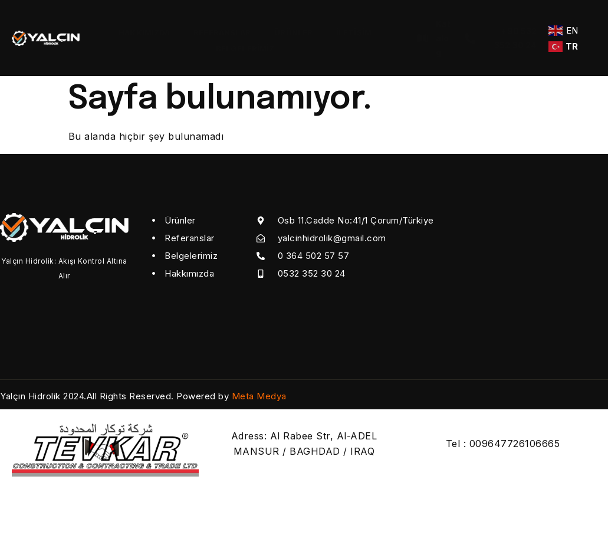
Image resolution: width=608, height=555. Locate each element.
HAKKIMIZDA (144, 32)
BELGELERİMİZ (245, 46)
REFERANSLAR (222, 32)
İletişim (354, 32)
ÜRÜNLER (293, 32)
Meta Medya (259, 396)
